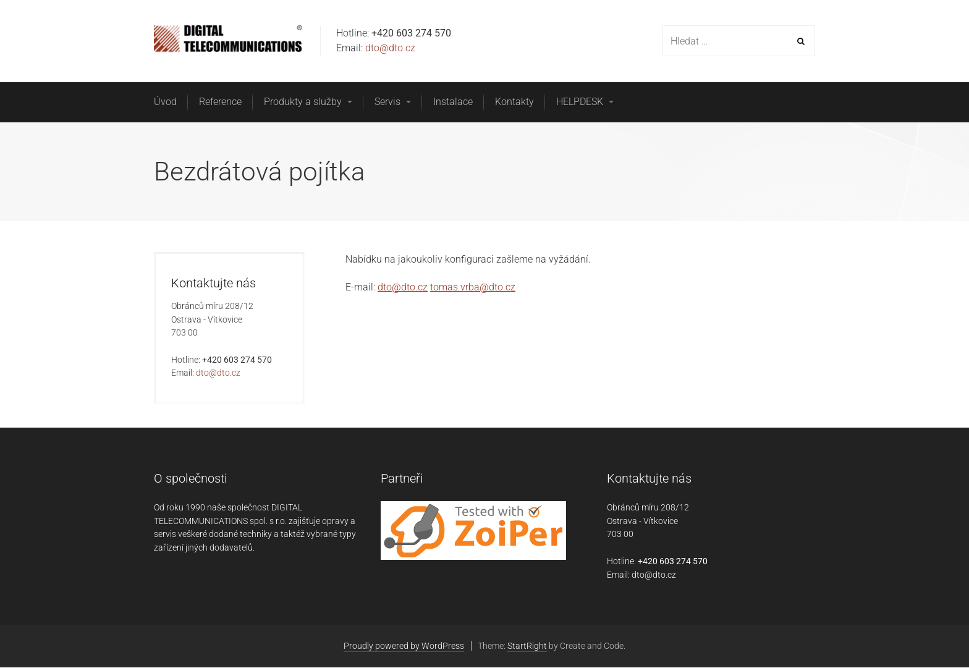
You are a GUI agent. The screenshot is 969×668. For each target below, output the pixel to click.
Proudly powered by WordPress (404, 646)
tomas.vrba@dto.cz (472, 287)
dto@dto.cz (390, 48)
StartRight (527, 646)
